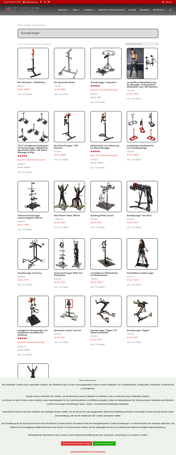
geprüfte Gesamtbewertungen (104, 90)
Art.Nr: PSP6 (69, 202)
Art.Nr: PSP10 (142, 259)
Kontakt (132, 10)
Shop (75, 10)
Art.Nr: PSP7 (105, 318)
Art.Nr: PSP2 (142, 317)
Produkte (88, 10)
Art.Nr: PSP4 (105, 202)
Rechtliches (158, 10)
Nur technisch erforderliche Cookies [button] (77, 443)
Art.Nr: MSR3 (33, 69)
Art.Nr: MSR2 (69, 69)
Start (20, 25)
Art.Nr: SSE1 (69, 317)
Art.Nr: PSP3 (142, 202)
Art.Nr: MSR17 (105, 261)
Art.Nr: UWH (142, 71)
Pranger (27, 25)
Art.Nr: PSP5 (33, 203)
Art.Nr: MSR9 (142, 133)
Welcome (62, 10)
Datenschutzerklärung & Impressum (88, 451)
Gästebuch (144, 10)
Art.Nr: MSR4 (69, 133)
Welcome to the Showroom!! (112, 10)
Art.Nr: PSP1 (33, 259)
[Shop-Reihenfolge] (141, 44)
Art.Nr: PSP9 (69, 261)
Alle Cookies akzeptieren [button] (104, 443)
